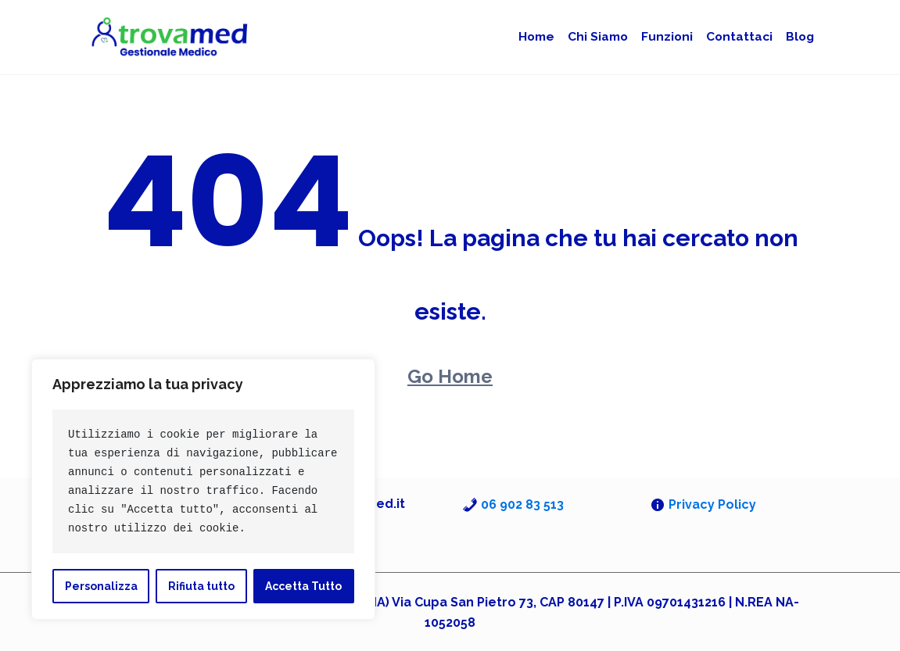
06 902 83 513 (522, 503)
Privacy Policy (712, 503)
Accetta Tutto (303, 586)
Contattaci (742, 37)
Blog (800, 37)
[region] (203, 489)
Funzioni (673, 37)
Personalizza (101, 586)
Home (550, 37)
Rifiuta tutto (201, 586)
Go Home (450, 375)
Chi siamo (608, 37)
